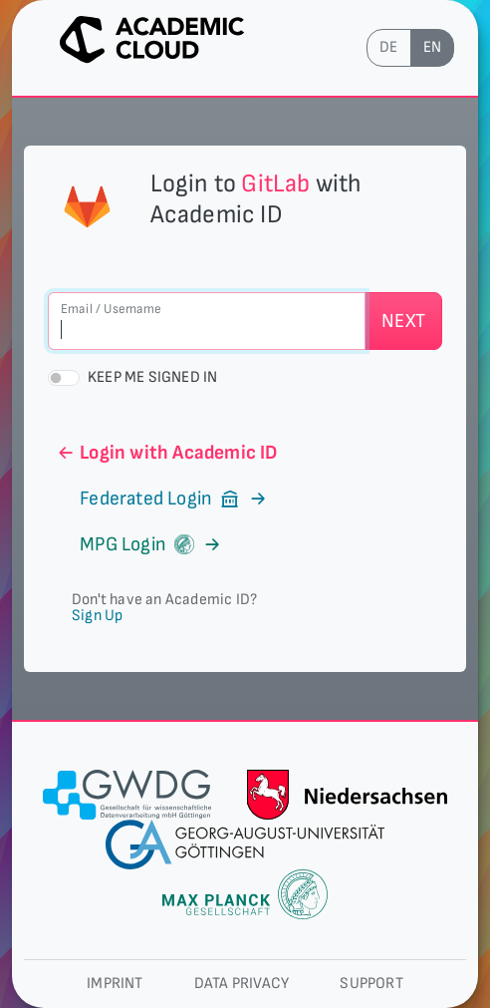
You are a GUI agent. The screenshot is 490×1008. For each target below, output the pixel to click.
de (388, 47)
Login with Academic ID (167, 453)
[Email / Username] (207, 321)
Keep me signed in (152, 377)
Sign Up (97, 615)
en (432, 47)
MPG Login (139, 544)
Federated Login (162, 498)
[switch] (64, 378)
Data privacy (241, 983)
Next (403, 321)
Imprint (114, 983)
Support (371, 983)
